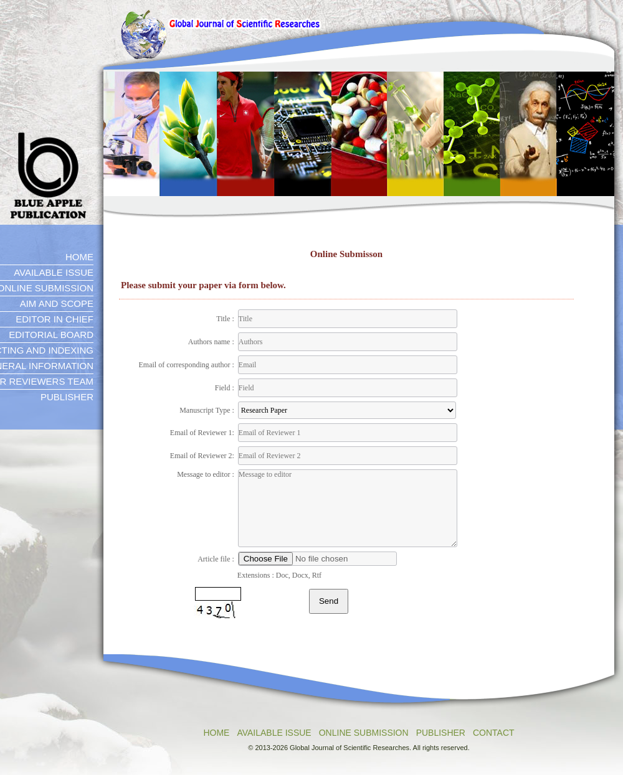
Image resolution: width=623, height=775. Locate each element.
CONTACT (494, 733)
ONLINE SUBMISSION (364, 733)
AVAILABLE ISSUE (274, 733)
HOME (216, 733)
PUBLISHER (440, 733)
